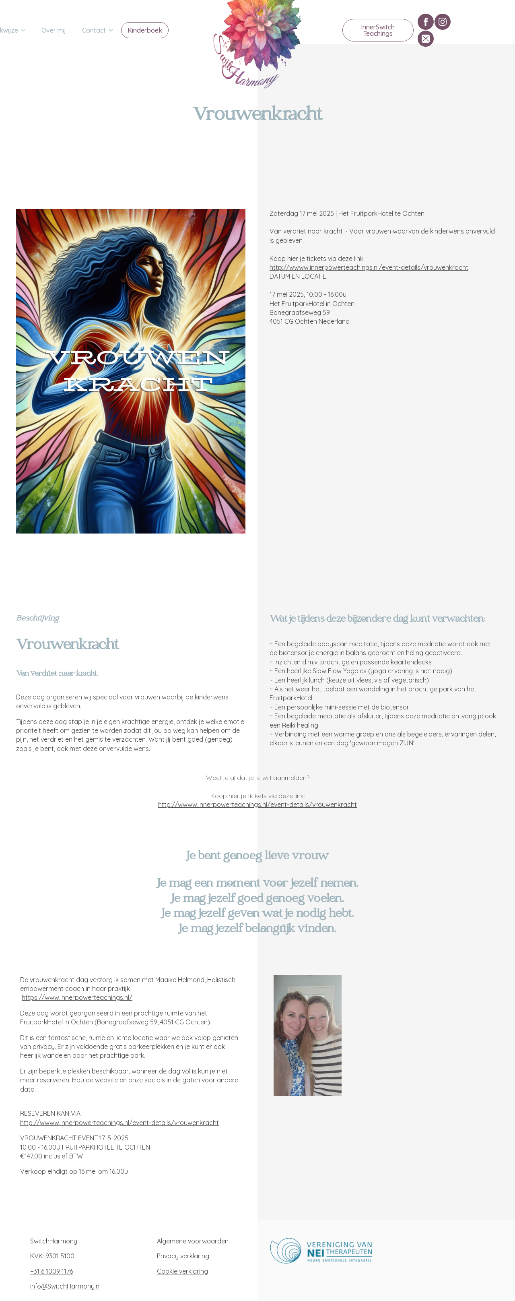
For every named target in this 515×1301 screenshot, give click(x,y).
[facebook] (426, 22)
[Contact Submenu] (113, 30)
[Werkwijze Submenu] (25, 30)
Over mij (53, 30)
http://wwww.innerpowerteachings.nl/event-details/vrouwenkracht (369, 267)
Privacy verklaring (183, 1256)
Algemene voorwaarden (193, 1241)
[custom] (426, 39)
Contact (94, 30)
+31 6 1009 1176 (51, 1271)
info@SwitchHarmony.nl (65, 1286)
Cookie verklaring (182, 1271)
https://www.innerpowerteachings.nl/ (77, 997)
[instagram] (443, 22)
